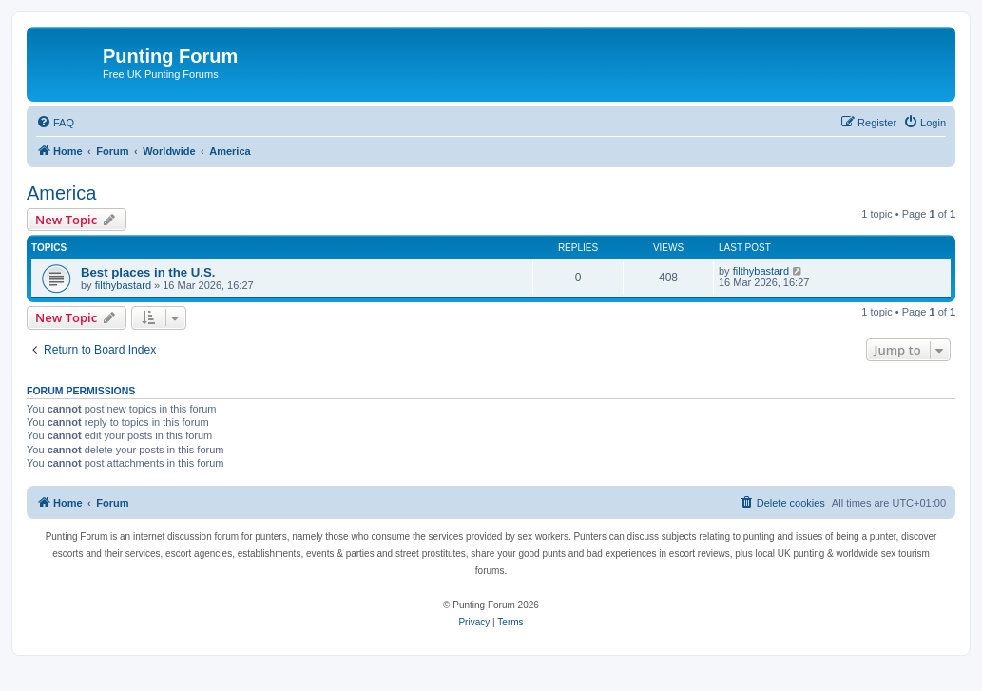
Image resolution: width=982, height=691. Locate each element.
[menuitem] (55, 122)
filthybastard (123, 285)
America (61, 192)
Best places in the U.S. (148, 272)
